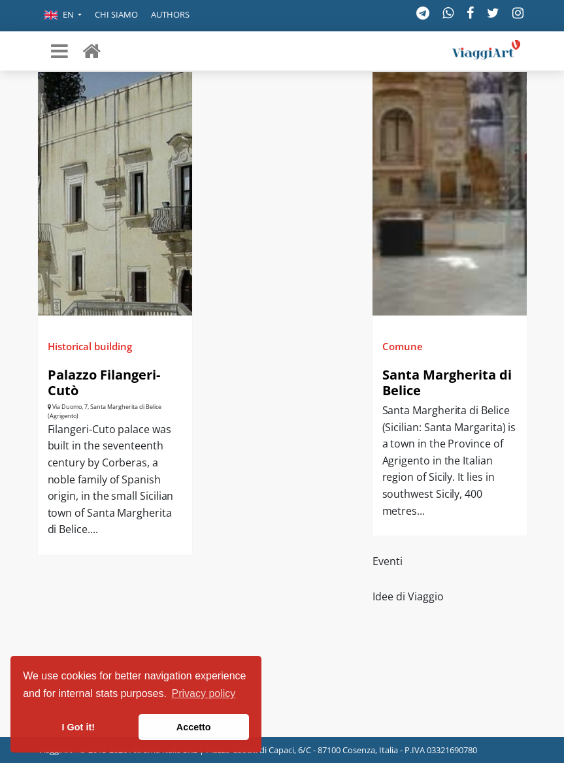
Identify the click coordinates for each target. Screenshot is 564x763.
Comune (402, 346)
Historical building (90, 346)
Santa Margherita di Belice (447, 382)
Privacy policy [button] (204, 693)
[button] (63, 16)
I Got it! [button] (78, 727)
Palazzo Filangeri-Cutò (104, 382)
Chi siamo (116, 14)
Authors (170, 14)
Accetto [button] (193, 727)
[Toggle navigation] (59, 51)
